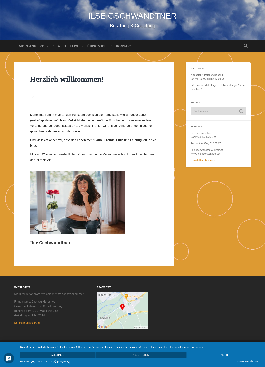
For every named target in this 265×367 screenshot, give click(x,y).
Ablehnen (56, 355)
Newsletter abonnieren (203, 160)
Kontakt (124, 47)
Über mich (97, 47)
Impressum (240, 361)
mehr (225, 355)
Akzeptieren (141, 355)
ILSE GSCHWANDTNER (132, 16)
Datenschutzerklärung (28, 323)
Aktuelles (68, 47)
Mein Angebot (32, 47)
